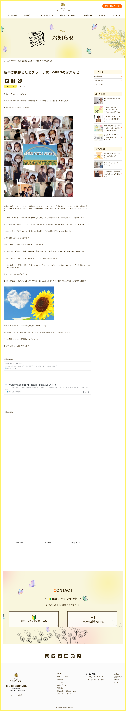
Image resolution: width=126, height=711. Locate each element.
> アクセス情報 (16, 695)
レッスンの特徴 (11, 15)
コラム (116, 674)
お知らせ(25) (98, 80)
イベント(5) (98, 84)
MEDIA (116, 682)
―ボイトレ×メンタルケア (95, 680)
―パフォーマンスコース (94, 677)
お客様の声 (88, 15)
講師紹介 (27, 15)
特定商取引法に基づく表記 (66, 691)
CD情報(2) (98, 76)
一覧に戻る (47, 543)
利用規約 (60, 688)
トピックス (116, 15)
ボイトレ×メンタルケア (68, 15)
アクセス (102, 15)
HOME (59, 674)
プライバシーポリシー (65, 694)
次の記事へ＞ (76, 543)
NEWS (116, 679)
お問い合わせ (112, 6)
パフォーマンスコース (45, 15)
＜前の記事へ (18, 543)
